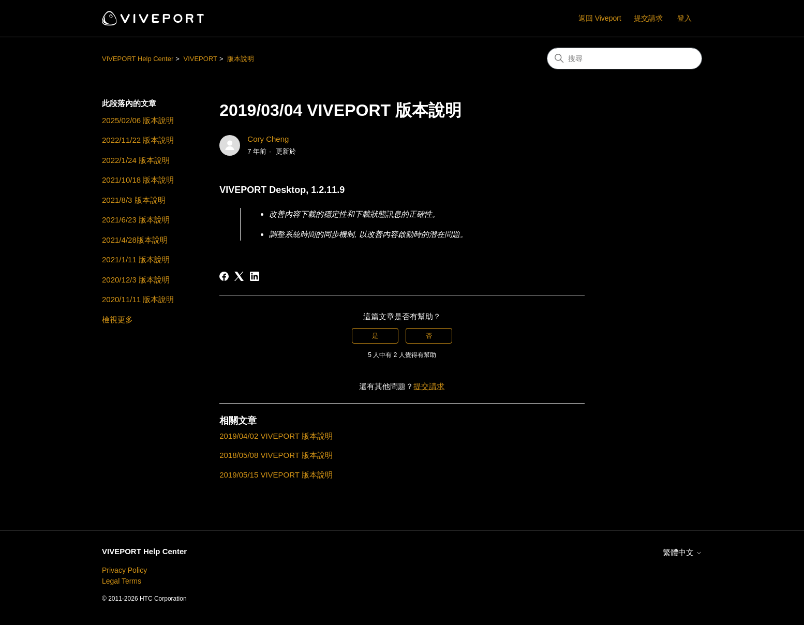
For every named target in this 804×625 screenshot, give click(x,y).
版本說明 (240, 59)
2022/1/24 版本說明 (136, 160)
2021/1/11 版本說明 (136, 259)
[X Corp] (239, 276)
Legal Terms (121, 581)
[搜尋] (624, 58)
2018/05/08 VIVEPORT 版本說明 (276, 455)
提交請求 (648, 18)
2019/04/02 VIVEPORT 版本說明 (276, 435)
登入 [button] (684, 18)
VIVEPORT (200, 59)
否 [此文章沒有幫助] (429, 335)
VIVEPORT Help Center (137, 59)
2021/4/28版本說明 (135, 239)
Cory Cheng (268, 139)
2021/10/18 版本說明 (138, 179)
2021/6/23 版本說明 (136, 219)
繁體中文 (682, 552)
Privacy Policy (124, 570)
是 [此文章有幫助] (375, 335)
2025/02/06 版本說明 (138, 120)
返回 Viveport (599, 18)
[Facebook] (224, 276)
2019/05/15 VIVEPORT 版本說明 (276, 474)
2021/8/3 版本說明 (134, 200)
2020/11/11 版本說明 (138, 299)
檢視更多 (117, 319)
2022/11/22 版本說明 (138, 140)
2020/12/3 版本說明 (136, 279)
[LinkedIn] (254, 276)
